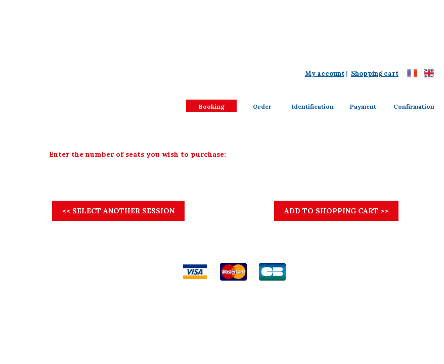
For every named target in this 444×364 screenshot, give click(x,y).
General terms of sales (155, 256)
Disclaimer (206, 256)
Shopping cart (374, 73)
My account (324, 73)
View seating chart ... (370, 140)
